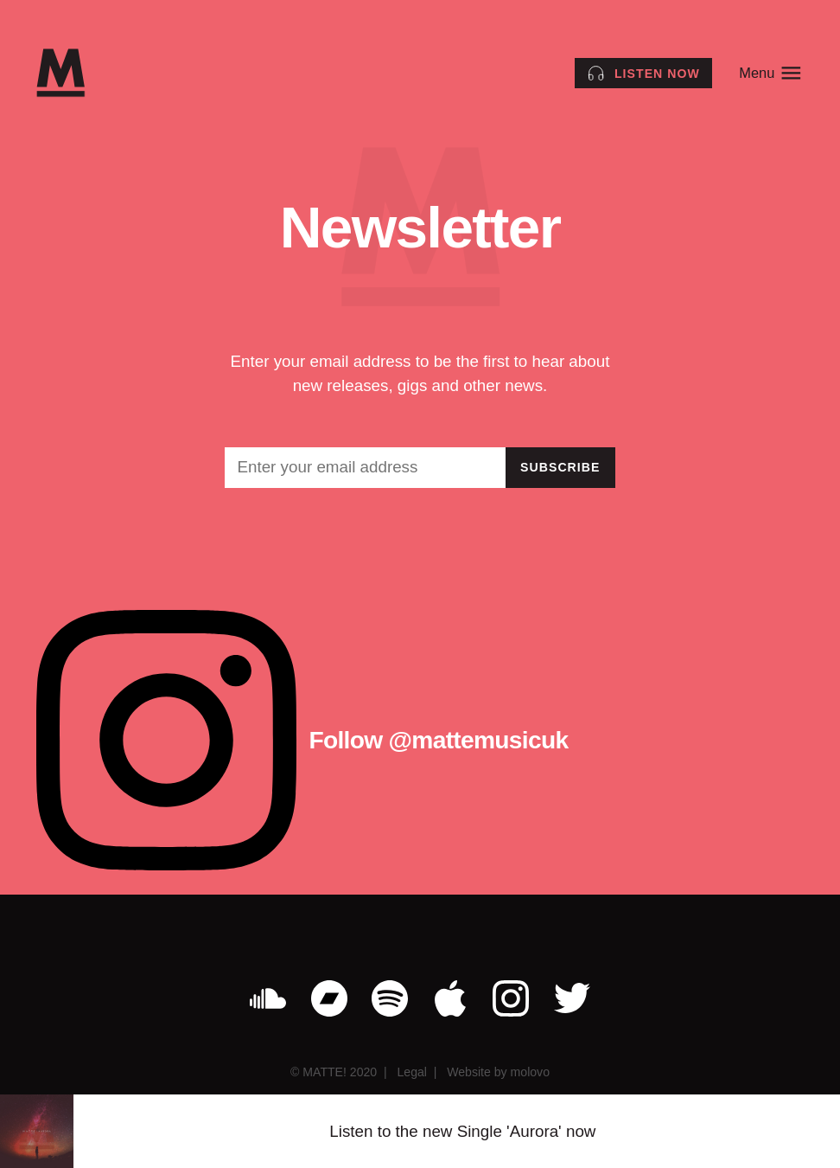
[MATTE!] (60, 72)
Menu (771, 72)
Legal (411, 1072)
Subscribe (560, 467)
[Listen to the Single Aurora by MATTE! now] (643, 73)
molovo (530, 1072)
